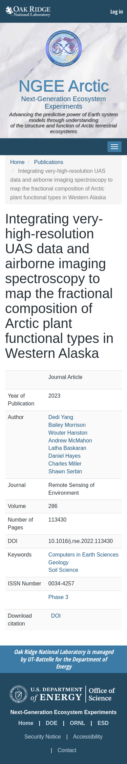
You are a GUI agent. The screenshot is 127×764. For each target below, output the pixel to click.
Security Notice (42, 737)
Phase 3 (58, 597)
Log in (116, 11)
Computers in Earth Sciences (83, 555)
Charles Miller (65, 464)
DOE (52, 723)
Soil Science (63, 570)
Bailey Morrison (67, 425)
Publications (48, 162)
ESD (103, 723)
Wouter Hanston (67, 433)
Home (17, 162)
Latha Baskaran (67, 448)
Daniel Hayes (64, 456)
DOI (56, 616)
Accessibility (88, 737)
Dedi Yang (60, 417)
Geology (58, 562)
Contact (67, 750)
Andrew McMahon (70, 440)
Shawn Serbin (65, 471)
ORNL (77, 723)
